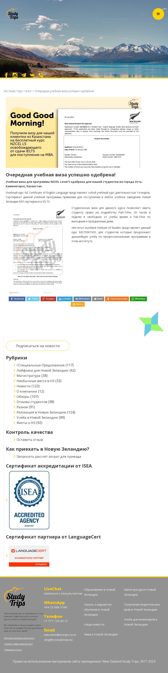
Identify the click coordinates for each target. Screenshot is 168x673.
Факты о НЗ (26, 422)
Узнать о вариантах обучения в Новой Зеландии (98, 609)
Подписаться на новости (38, 345)
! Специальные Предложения (41, 365)
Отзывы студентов (32, 401)
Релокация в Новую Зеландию (41, 412)
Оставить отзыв (30, 439)
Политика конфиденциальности (19, 638)
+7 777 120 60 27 (56, 621)
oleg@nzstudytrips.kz (58, 640)
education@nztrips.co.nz (60, 635)
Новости (24, 386)
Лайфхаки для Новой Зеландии (43, 370)
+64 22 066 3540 (55, 607)
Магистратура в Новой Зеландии (140, 592)
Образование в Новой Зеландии (99, 592)
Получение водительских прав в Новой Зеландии (142, 606)
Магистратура (28, 375)
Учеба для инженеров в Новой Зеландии (140, 621)
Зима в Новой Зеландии (101, 634)
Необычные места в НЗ (35, 381)
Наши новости (94, 624)
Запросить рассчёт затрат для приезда (49, 456)
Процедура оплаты (13, 649)
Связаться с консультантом (63, 593)
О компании (27, 391)
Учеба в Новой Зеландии (37, 417)
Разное (22, 407)
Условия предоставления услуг (18, 644)
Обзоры (23, 396)
